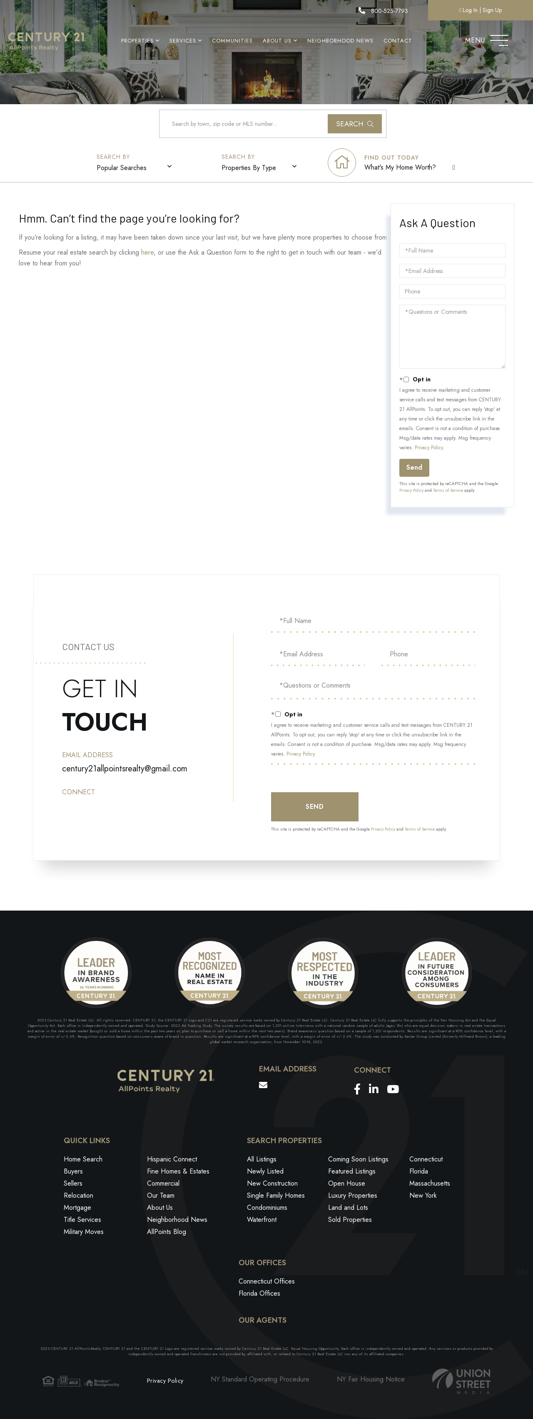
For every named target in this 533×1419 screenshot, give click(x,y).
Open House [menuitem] (346, 1184)
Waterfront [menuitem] (261, 1220)
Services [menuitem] (182, 41)
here (147, 253)
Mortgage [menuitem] (77, 1208)
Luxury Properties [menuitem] (352, 1196)
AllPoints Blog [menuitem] (166, 1232)
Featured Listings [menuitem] (352, 1172)
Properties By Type (249, 168)
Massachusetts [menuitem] (429, 1184)
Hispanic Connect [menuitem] (172, 1160)
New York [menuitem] (423, 1196)
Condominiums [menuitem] (267, 1208)
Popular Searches (122, 168)
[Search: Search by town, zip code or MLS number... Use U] (272, 124)
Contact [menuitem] (398, 41)
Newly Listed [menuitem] (265, 1172)
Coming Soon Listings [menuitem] (358, 1160)
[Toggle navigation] (499, 38)
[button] (355, 123)
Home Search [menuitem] (83, 1160)
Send (414, 468)
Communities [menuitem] (232, 41)
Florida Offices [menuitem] (259, 1294)
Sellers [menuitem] (73, 1184)
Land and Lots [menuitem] (348, 1208)
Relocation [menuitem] (78, 1196)
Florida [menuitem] (418, 1172)
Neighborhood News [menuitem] (340, 41)
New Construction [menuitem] (272, 1184)
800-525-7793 (383, 11)
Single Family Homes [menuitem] (276, 1196)
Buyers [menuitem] (73, 1172)
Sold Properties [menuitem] (350, 1220)
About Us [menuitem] (277, 41)
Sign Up (492, 10)
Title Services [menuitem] (82, 1220)
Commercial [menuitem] (163, 1184)
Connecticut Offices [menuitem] (267, 1281)
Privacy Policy (429, 448)
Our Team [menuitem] (160, 1196)
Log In (470, 10)
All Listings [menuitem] (261, 1160)
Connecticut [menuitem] (426, 1160)
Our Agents (262, 1320)
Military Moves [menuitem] (84, 1232)
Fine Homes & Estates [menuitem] (178, 1172)
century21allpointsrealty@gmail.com (124, 768)
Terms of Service (448, 491)
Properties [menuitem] (137, 41)
